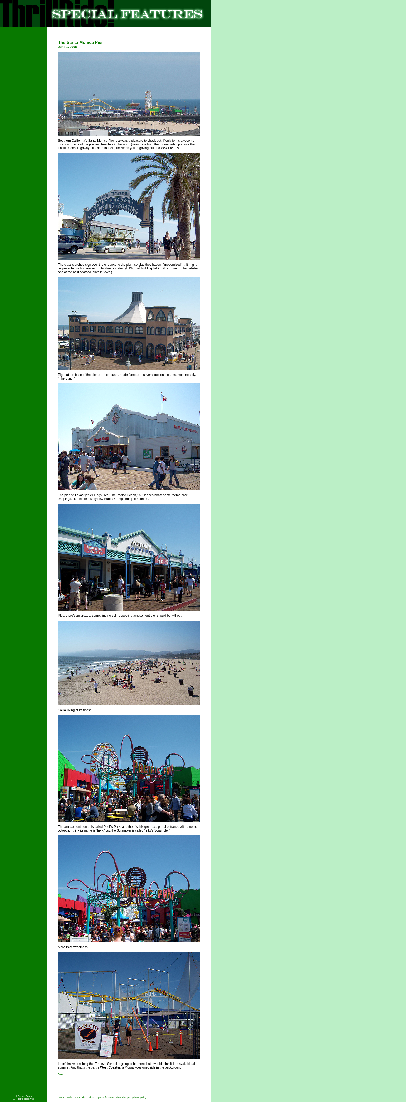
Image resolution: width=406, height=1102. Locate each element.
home (61, 1097)
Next (61, 1074)
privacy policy (139, 1097)
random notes (73, 1097)
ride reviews (88, 1097)
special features (105, 1097)
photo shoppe (124, 1097)
